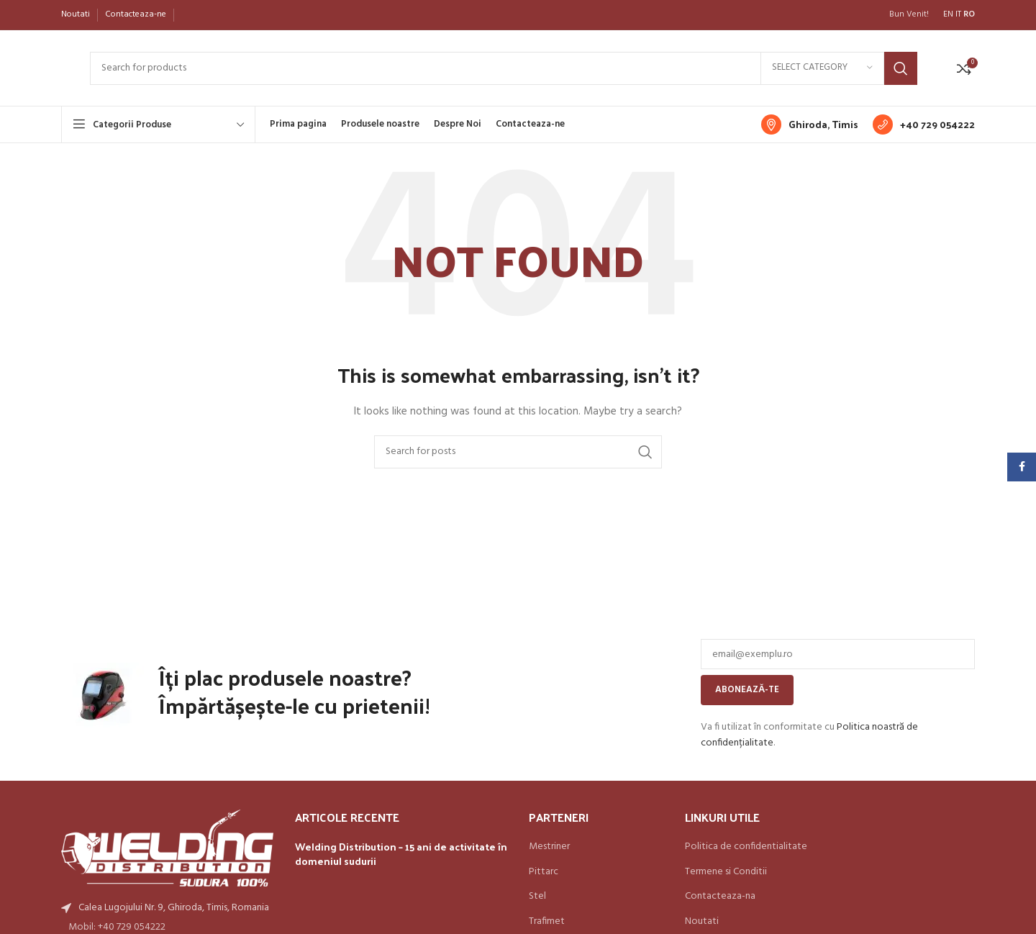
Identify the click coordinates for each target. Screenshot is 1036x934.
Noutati (702, 922)
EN (948, 14)
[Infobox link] (809, 124)
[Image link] (167, 848)
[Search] (503, 68)
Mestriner (549, 847)
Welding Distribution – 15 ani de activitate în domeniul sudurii (401, 854)
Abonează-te (747, 689)
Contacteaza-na (720, 896)
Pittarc (543, 872)
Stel (537, 896)
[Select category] (822, 68)
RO (969, 14)
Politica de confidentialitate (746, 847)
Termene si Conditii (726, 872)
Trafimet (547, 922)
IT (958, 14)
